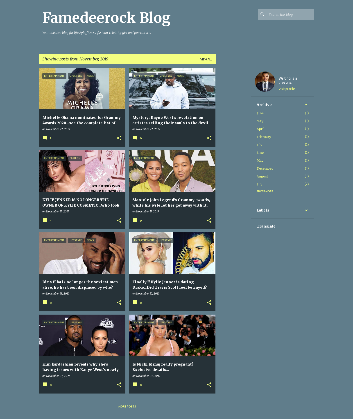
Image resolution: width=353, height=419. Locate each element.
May (260, 121)
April (260, 129)
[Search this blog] (290, 14)
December (265, 168)
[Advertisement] (233, 135)
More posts (127, 406)
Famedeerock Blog (106, 18)
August (262, 176)
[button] (119, 138)
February (264, 137)
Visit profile (287, 89)
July (259, 145)
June (260, 113)
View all (206, 59)
